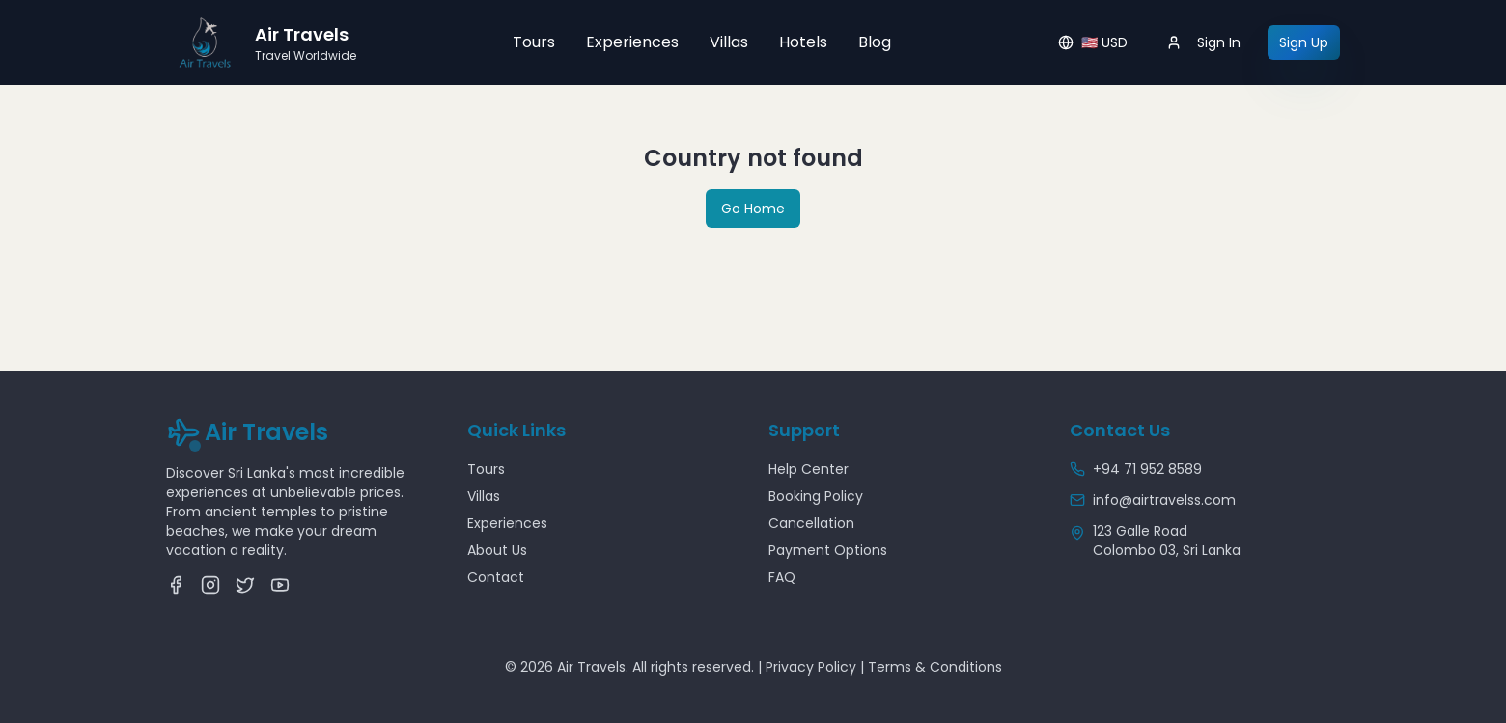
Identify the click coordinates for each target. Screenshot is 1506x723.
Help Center (808, 469)
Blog (874, 42)
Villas (729, 42)
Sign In (1203, 42)
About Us (497, 550)
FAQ (781, 577)
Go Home (753, 208)
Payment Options (827, 550)
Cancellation (811, 523)
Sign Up (1303, 42)
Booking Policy (815, 496)
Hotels (803, 42)
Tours (534, 42)
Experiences (632, 42)
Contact (495, 577)
